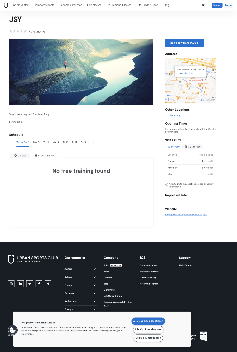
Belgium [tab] (80, 277)
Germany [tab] (80, 293)
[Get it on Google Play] (43, 272)
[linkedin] (20, 283)
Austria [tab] (80, 269)
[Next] (91, 142)
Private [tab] (174, 146)
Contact (108, 278)
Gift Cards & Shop (147, 5)
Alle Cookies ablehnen (148, 329)
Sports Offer (20, 5)
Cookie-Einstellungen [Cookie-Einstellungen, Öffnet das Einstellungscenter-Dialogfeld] (148, 338)
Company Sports (148, 265)
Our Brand (109, 290)
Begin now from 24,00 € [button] (184, 43)
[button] (12, 330)
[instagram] (11, 283)
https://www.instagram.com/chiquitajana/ (186, 215)
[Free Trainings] (44, 155)
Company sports (44, 5)
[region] (102, 329)
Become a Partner (70, 5)
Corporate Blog (148, 278)
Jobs (106, 265)
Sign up (217, 5)
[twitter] (29, 283)
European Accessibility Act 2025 (118, 304)
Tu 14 (46, 142)
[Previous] (11, 142)
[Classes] (20, 155)
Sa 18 (83, 142)
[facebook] (39, 283)
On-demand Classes (118, 5)
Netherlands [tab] (80, 301)
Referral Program (149, 284)
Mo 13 (36, 142)
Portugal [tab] (80, 309)
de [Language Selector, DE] (205, 5)
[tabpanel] (190, 164)
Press (106, 271)
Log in (228, 5)
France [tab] (80, 285)
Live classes (94, 5)
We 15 (56, 142)
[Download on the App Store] (19, 272)
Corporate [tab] (192, 146)
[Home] (5, 5)
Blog (166, 5)
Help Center (185, 265)
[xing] (48, 283)
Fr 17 (74, 142)
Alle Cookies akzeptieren (148, 321)
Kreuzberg (175, 115)
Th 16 (65, 142)
